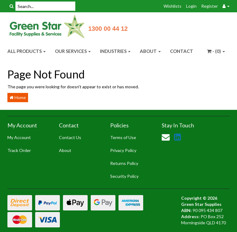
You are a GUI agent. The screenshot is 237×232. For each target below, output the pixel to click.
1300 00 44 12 (108, 28)
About (65, 150)
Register (209, 6)
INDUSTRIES (115, 51)
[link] (177, 137)
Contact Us (70, 137)
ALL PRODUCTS (26, 51)
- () (216, 51)
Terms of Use (123, 137)
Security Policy (124, 176)
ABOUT (150, 51)
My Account (19, 137)
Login (191, 6)
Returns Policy (124, 163)
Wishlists (172, 6)
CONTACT (181, 51)
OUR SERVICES (73, 51)
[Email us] (166, 137)
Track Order (19, 150)
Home (18, 97)
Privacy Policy (123, 150)
